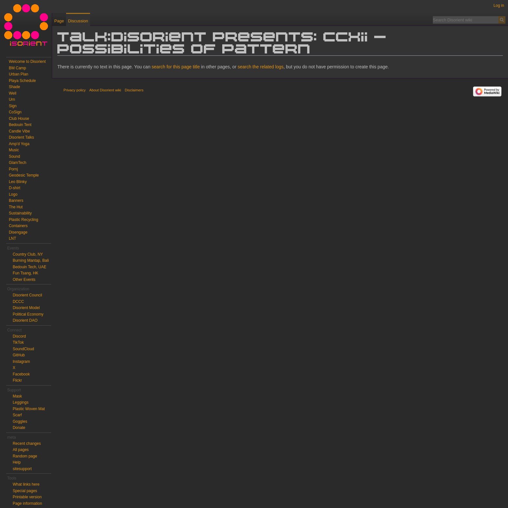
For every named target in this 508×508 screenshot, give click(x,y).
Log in (498, 5)
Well (12, 93)
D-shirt (14, 188)
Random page (25, 456)
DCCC (18, 301)
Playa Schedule (22, 80)
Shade (14, 87)
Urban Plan (18, 74)
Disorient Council (27, 295)
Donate (19, 427)
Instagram (21, 361)
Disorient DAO (25, 320)
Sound (14, 156)
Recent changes (27, 443)
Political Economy (28, 314)
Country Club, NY (28, 254)
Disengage (18, 232)
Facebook (21, 374)
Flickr (17, 380)
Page (59, 20)
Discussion (78, 20)
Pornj (13, 169)
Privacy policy (75, 90)
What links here (26, 484)
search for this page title (176, 66)
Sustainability (20, 213)
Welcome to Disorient (27, 61)
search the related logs (260, 66)
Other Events (24, 279)
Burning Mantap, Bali (31, 260)
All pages (21, 449)
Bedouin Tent (20, 124)
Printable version (27, 497)
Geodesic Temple (24, 175)
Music (14, 150)
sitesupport (22, 469)
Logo (13, 194)
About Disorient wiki (105, 90)
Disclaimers (134, 90)
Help (17, 462)
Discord (19, 336)
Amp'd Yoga (19, 144)
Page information (27, 503)
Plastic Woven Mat (29, 409)
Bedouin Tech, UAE (29, 267)
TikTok (18, 342)
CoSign (15, 112)
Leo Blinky (18, 181)
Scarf (17, 415)
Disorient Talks (21, 137)
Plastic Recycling (23, 219)
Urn (12, 99)
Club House (19, 118)
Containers (18, 226)
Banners (16, 200)
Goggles (20, 421)
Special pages (25, 491)
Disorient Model (26, 308)
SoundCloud (23, 349)
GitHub (19, 355)
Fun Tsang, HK (25, 273)
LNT (12, 238)
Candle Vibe (19, 131)
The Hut (16, 207)
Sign (13, 106)
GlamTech (17, 162)
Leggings (21, 402)
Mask (17, 396)
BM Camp (17, 68)
